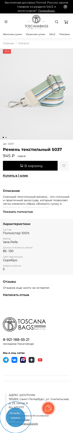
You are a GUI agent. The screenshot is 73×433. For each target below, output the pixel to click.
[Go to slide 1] (3, 137)
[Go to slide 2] (5, 137)
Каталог (24, 43)
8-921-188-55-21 (16, 339)
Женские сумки (12, 34)
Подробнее (46, 10)
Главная (8, 43)
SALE (52, 34)
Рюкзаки (64, 34)
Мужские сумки (35, 34)
